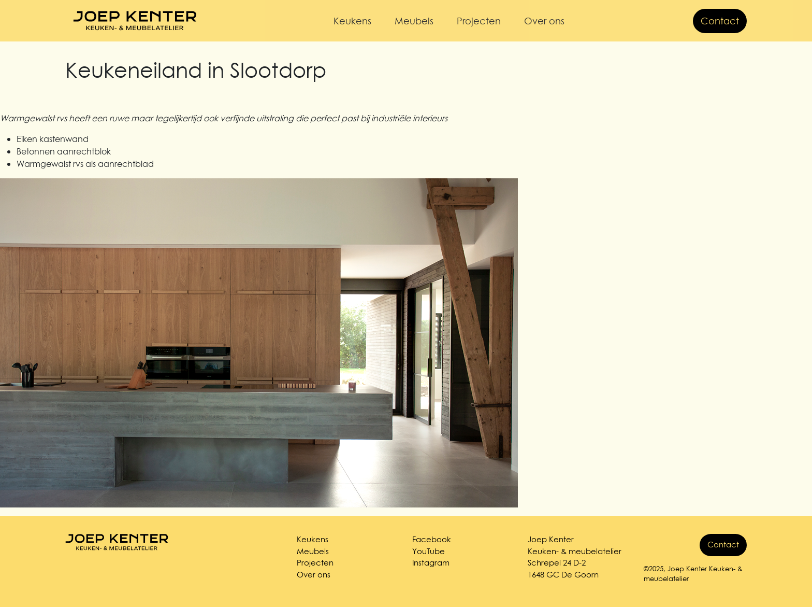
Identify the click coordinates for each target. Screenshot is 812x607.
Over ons (544, 21)
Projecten (479, 21)
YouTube (428, 551)
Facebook (431, 539)
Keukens (352, 21)
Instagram (431, 562)
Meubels (414, 21)
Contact (720, 21)
